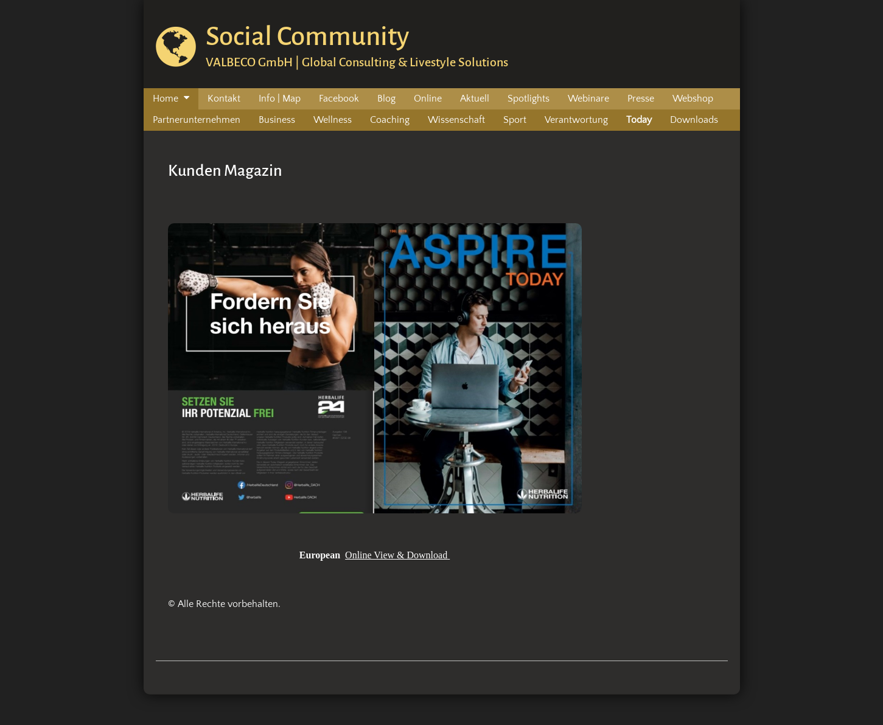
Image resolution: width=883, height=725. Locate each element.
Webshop (692, 98)
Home (165, 98)
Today (639, 119)
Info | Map (280, 98)
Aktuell (474, 98)
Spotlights (529, 98)
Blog (386, 98)
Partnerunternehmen (196, 119)
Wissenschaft (456, 119)
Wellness (332, 119)
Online (428, 98)
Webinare (588, 98)
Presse (640, 98)
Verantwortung (576, 119)
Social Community (307, 36)
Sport (514, 119)
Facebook (339, 98)
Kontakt (224, 98)
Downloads (694, 119)
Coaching (390, 119)
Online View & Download (396, 555)
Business (277, 119)
